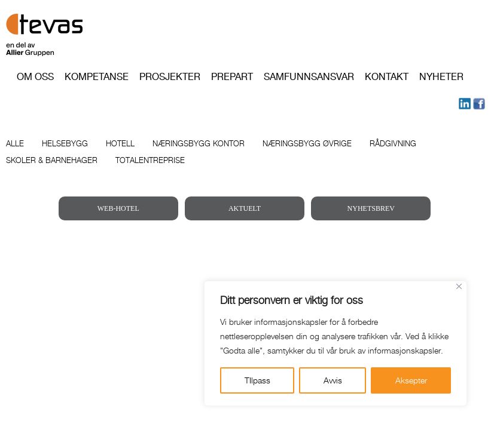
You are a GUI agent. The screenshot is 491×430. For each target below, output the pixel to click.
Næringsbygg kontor (199, 143)
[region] (335, 343)
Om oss (35, 76)
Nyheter (441, 76)
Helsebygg (65, 143)
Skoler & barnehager (51, 160)
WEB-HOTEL (118, 208)
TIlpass (257, 380)
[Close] (459, 286)
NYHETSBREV (371, 208)
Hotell (120, 143)
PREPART (232, 76)
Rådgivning (393, 143)
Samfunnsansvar (309, 76)
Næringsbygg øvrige (307, 143)
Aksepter (411, 380)
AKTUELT (244, 208)
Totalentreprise (150, 160)
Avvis (333, 380)
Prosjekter (169, 76)
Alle (15, 143)
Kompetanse (97, 76)
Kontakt (386, 76)
